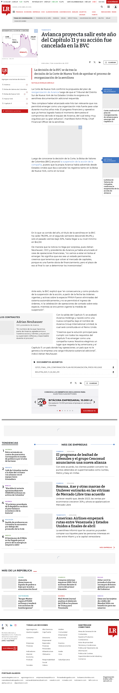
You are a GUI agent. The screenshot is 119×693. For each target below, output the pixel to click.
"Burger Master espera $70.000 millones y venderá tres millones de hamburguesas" (27, 603)
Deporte (8, 467)
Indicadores (30, 651)
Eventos (61, 643)
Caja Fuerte (46, 632)
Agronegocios (31, 629)
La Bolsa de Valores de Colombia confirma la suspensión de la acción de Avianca (111, 186)
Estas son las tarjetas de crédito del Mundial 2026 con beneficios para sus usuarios (107, 603)
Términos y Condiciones (87, 645)
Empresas (30, 643)
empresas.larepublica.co (45, 677)
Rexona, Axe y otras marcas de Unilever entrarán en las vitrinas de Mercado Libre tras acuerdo (83, 490)
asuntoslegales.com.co (10, 677)
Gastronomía (23, 596)
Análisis (61, 629)
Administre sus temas (12, 111)
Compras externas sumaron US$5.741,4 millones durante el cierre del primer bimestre (67, 584)
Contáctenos (83, 639)
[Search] (101, 7)
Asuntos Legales (32, 632)
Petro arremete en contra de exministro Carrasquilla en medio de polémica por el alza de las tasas (16, 456)
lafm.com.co (93, 680)
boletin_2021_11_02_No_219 (74, 372)
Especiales (46, 643)
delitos (101, 18)
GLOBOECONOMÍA (52, 12)
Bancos (8, 485)
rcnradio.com (67, 680)
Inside (60, 651)
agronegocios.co (27, 677)
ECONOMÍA (28, 12)
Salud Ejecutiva (64, 659)
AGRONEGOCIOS (65, 12)
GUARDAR (110, 62)
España (21, 577)
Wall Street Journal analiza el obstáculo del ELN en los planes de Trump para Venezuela (68, 603)
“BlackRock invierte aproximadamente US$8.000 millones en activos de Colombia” (15, 491)
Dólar (108, 18)
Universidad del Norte (88, 18)
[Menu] (14, 11)
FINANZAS (19, 12)
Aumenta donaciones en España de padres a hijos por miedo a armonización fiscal (27, 584)
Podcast (29, 659)
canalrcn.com (55, 680)
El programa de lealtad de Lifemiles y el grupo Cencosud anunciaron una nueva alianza (81, 459)
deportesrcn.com (21, 683)
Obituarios (46, 654)
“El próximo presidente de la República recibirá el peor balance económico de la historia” (16, 508)
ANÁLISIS (75, 12)
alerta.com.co (7, 683)
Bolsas (100, 577)
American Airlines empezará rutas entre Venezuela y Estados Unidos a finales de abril (82, 522)
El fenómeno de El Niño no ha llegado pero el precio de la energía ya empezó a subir (16, 541)
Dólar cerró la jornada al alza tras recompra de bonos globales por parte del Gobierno (107, 584)
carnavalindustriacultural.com (36, 680)
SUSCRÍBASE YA (89, 411)
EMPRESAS (36, 12)
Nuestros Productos (85, 637)
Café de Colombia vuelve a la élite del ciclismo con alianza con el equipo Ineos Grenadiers (16, 474)
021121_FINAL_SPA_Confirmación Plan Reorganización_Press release (74, 367)
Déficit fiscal (72, 18)
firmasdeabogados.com (66, 677)
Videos (45, 665)
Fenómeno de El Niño (43, 18)
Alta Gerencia (47, 629)
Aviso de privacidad (85, 642)
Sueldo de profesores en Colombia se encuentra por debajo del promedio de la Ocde (16, 525)
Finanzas (29, 646)
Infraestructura (47, 651)
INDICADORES (106, 12)
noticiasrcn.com (80, 680)
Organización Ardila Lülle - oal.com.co (108, 679)
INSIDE (114, 12)
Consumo (30, 637)
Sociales (29, 665)
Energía (56, 18)
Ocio (60, 654)
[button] (34, 402)
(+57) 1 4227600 (8, 640)
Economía (62, 637)
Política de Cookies (85, 653)
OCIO (43, 12)
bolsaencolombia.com (85, 677)
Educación (9, 519)
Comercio (61, 577)
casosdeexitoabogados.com (12, 680)
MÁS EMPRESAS (106, 547)
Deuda (63, 18)
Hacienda (8, 449)
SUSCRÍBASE (112, 2)
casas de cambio (20, 21)
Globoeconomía (64, 646)
